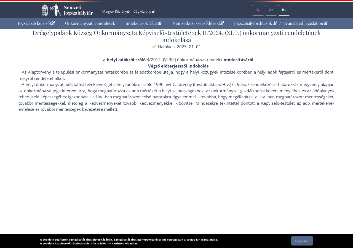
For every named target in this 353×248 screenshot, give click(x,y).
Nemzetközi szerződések (198, 23)
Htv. (99, 96)
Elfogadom (302, 241)
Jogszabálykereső (36, 23)
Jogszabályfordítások (255, 23)
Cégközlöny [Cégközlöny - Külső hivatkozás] (143, 11)
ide (109, 243)
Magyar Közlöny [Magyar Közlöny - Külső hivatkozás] (116, 11)
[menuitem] (36, 23)
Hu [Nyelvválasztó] (284, 9)
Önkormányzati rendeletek (90, 23)
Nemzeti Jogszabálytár (78, 10)
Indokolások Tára (143, 23)
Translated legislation (306, 23)
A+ (271, 9)
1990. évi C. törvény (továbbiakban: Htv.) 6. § (196, 84)
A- (258, 9)
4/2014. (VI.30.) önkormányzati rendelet (185, 59)
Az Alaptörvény (36, 72)
